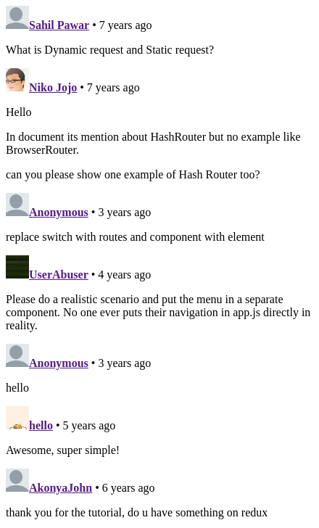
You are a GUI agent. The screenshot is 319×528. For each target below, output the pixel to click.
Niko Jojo (53, 87)
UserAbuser (58, 274)
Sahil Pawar (59, 25)
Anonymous (58, 212)
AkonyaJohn (60, 488)
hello (41, 425)
